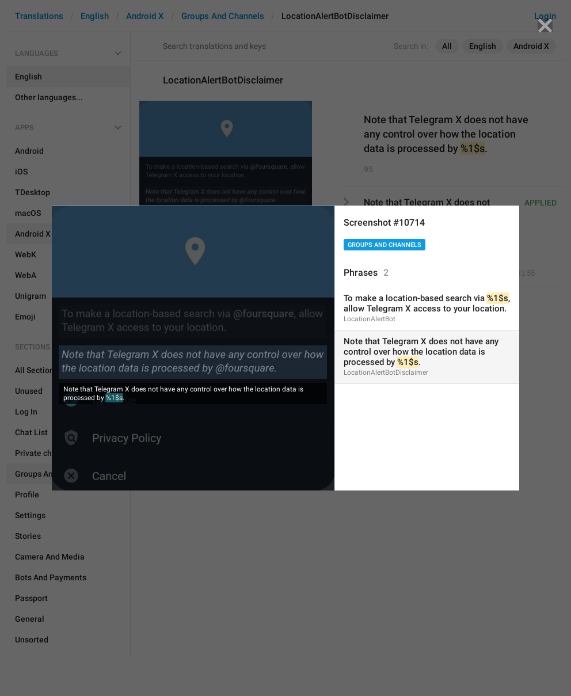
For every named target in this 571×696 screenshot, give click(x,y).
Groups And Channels (384, 245)
